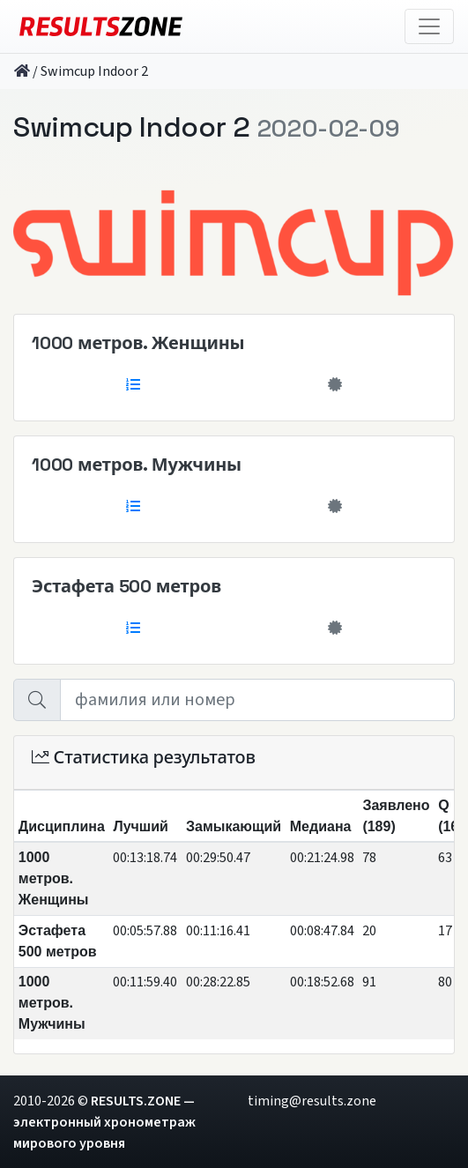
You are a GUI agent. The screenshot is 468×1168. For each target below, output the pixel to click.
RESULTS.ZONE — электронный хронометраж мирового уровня (104, 1122)
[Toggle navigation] (429, 26)
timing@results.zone (312, 1101)
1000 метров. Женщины (138, 342)
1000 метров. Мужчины (136, 464)
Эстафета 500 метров (126, 586)
